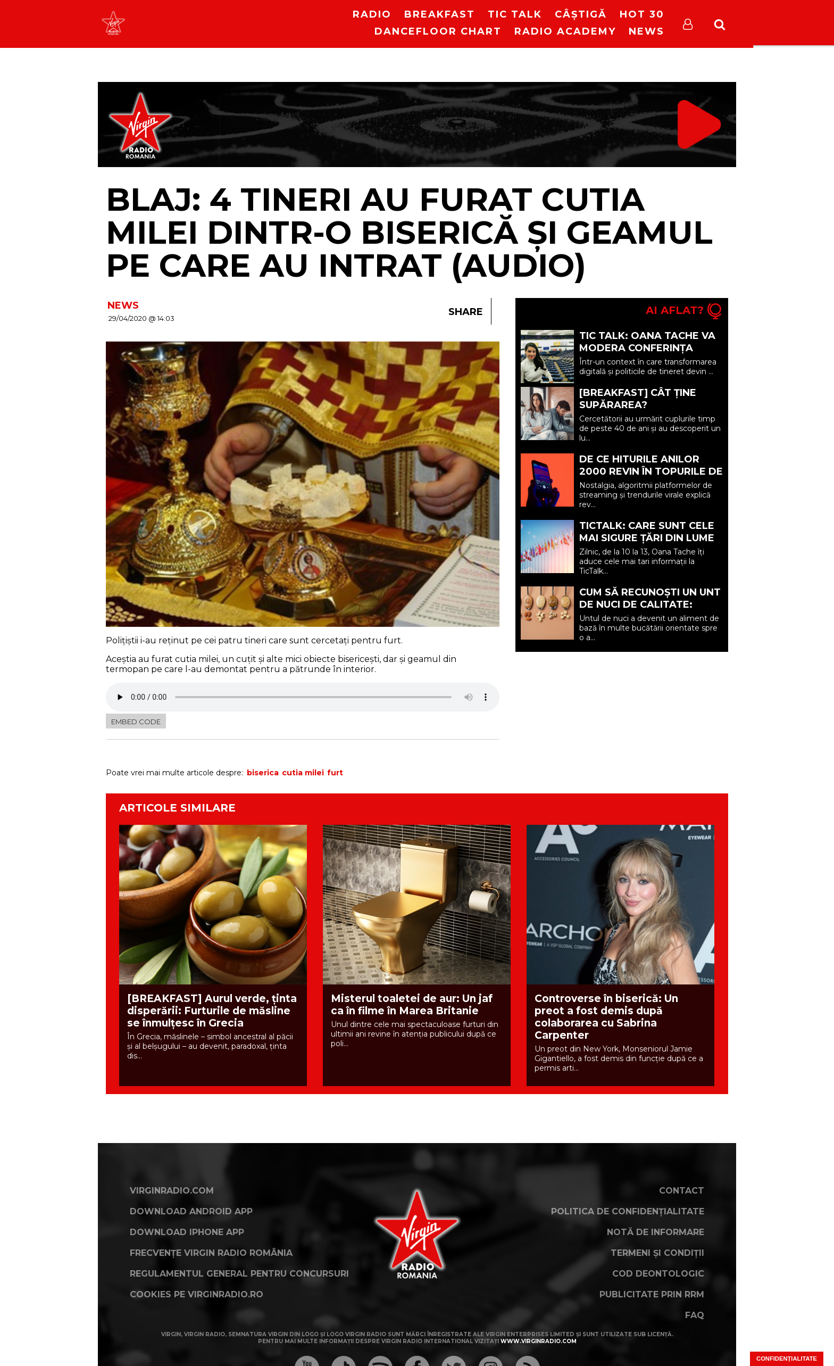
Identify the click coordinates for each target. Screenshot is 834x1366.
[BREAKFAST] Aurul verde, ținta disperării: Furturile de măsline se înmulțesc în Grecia (212, 1010)
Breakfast (439, 14)
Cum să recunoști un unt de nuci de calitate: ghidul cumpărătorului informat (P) (650, 610)
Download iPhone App (187, 1232)
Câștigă (581, 14)
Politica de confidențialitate (627, 1211)
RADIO (372, 14)
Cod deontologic (658, 1274)
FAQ (694, 1315)
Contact (681, 1191)
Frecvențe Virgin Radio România (211, 1253)
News (646, 31)
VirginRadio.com (172, 1191)
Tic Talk (515, 14)
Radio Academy (565, 31)
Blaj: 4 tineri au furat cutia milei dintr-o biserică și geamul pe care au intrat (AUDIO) (409, 232)
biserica (263, 772)
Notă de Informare (655, 1232)
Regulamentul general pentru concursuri (239, 1274)
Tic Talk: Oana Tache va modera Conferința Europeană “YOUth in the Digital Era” (651, 354)
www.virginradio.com (539, 1341)
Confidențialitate (786, 1358)
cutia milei (303, 772)
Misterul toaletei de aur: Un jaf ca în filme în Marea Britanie (412, 1004)
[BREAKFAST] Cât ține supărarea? (637, 399)
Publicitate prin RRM (651, 1294)
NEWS (123, 305)
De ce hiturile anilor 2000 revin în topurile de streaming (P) (651, 471)
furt (335, 772)
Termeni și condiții (657, 1253)
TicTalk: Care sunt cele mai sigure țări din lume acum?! (646, 538)
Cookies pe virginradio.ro (196, 1294)
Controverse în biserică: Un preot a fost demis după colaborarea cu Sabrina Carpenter (606, 1016)
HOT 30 (642, 14)
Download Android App (191, 1211)
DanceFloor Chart (438, 31)
